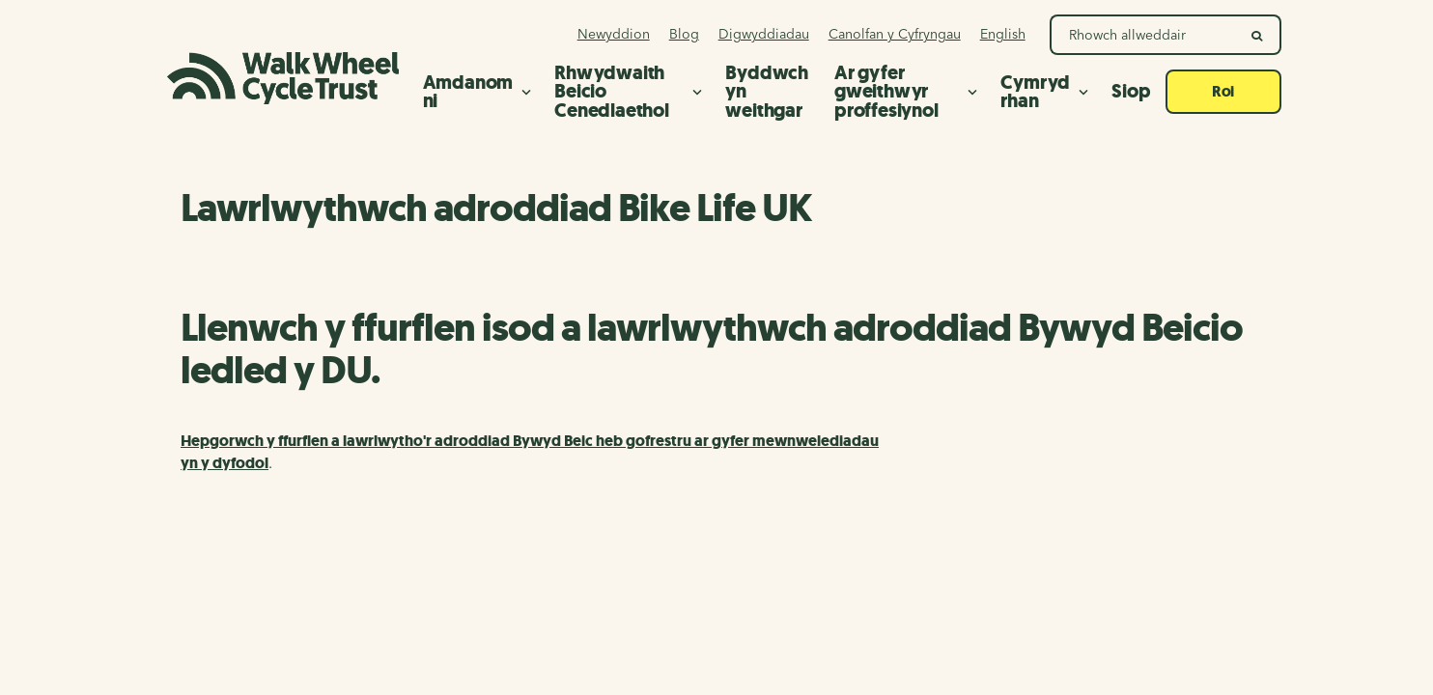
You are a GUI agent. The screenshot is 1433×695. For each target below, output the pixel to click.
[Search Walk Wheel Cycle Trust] (1144, 34)
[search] (1257, 34)
